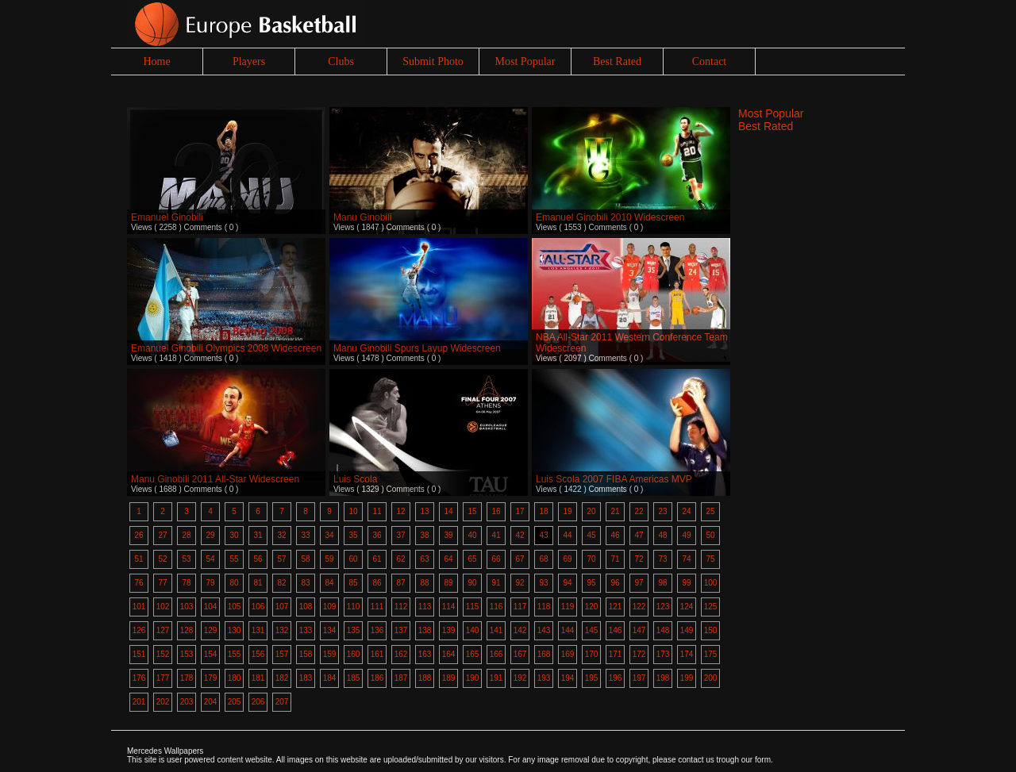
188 (425, 678)
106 (258, 606)
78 (186, 582)
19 (567, 511)
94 (567, 582)
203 (187, 701)
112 (401, 606)
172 (639, 654)
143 (544, 630)
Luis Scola (355, 479)
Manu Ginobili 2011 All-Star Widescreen (215, 479)
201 (139, 701)
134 (330, 630)
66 (495, 559)
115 (472, 606)
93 (543, 582)
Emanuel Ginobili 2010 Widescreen (610, 217)
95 (591, 582)
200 (711, 678)
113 (425, 606)
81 (257, 582)
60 (352, 559)
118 (544, 606)
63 (424, 559)
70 (591, 559)
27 (162, 535)
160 (353, 654)
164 (449, 654)
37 (400, 535)
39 (448, 535)
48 (662, 535)
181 (258, 678)
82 (281, 582)
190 (472, 678)
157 (282, 654)
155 (234, 654)
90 (472, 582)
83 (305, 582)
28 (186, 535)
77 (162, 582)
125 (711, 606)
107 (282, 606)
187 (401, 678)
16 (495, 511)
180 (234, 678)
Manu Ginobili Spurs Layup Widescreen (417, 348)
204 (210, 701)
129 (210, 630)
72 (638, 559)
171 (615, 654)
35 (352, 535)
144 (568, 630)
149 (687, 630)
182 (282, 678)
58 (305, 559)
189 (449, 678)
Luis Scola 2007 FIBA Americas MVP (614, 479)
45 (591, 535)
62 (400, 559)
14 (448, 511)
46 (614, 535)
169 (568, 654)
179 (210, 678)
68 (543, 559)
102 (163, 606)
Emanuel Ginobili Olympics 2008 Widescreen (226, 348)
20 (591, 511)
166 (496, 654)
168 (544, 654)
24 (686, 511)
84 (329, 582)
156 (258, 654)
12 (400, 511)
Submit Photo (433, 61)
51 (138, 559)
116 (496, 606)
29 (210, 535)
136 (377, 630)
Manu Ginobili (362, 217)
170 (591, 654)
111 (377, 606)
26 (138, 535)
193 (544, 678)
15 (472, 511)
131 (258, 630)
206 (258, 701)
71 (614, 559)
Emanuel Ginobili (167, 217)
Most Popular (525, 61)
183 (306, 678)
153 (187, 654)
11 (376, 511)
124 (687, 606)
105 (234, 606)
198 (663, 678)
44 (567, 535)
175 (711, 654)
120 (591, 606)
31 (257, 535)
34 (329, 535)
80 (233, 582)
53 (186, 559)
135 (353, 630)
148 (663, 630)
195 (591, 678)
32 (281, 535)
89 (448, 582)
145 (591, 630)
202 (163, 701)
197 (639, 678)
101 (139, 606)
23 (662, 511)
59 (329, 559)
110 (353, 606)
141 (496, 630)
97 (638, 582)
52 (162, 559)
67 (519, 559)
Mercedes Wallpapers (165, 751)
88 (424, 582)
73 (662, 559)
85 (352, 582)
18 (543, 511)
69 (567, 559)
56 (257, 559)
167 (520, 654)
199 (687, 678)
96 (614, 582)
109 (330, 606)
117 (520, 606)
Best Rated (617, 61)
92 (519, 582)
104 (210, 606)
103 (187, 606)
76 (138, 582)
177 (163, 678)
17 (519, 511)
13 (424, 511)
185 (353, 678)
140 (472, 630)
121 (615, 606)
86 (376, 582)
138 (425, 630)
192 (520, 678)
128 (187, 630)
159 (330, 654)
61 (376, 559)
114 (449, 606)
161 (377, 654)
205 (234, 701)
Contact (709, 61)
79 (210, 582)
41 (495, 535)
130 (234, 630)
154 (210, 654)
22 (638, 511)
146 (615, 630)
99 (686, 582)
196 (615, 678)
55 (233, 559)
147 (639, 630)
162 (401, 654)
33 (305, 535)
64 (448, 559)
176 (139, 678)
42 (519, 535)
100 (711, 582)
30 (233, 535)
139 (449, 630)
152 (163, 654)
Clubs (341, 61)
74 (686, 559)
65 (472, 559)
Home (156, 61)
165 (472, 654)
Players (249, 61)
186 (377, 678)
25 (710, 511)
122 (639, 606)
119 (568, 606)
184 (330, 678)
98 (662, 582)
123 (663, 606)
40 (472, 535)
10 (352, 511)
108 (306, 606)
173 (663, 654)
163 (425, 654)
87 (400, 582)
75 (710, 559)
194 (568, 678)
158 (306, 654)
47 (638, 535)
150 (711, 630)
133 (306, 630)
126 (139, 630)
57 (281, 559)
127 (163, 630)
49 (686, 535)
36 (376, 535)
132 (282, 630)
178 (187, 678)
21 (614, 511)
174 (687, 654)
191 (496, 678)
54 (210, 559)
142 (520, 630)
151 (139, 654)
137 (401, 630)
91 (495, 582)
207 (282, 701)
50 (710, 535)
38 (424, 535)
